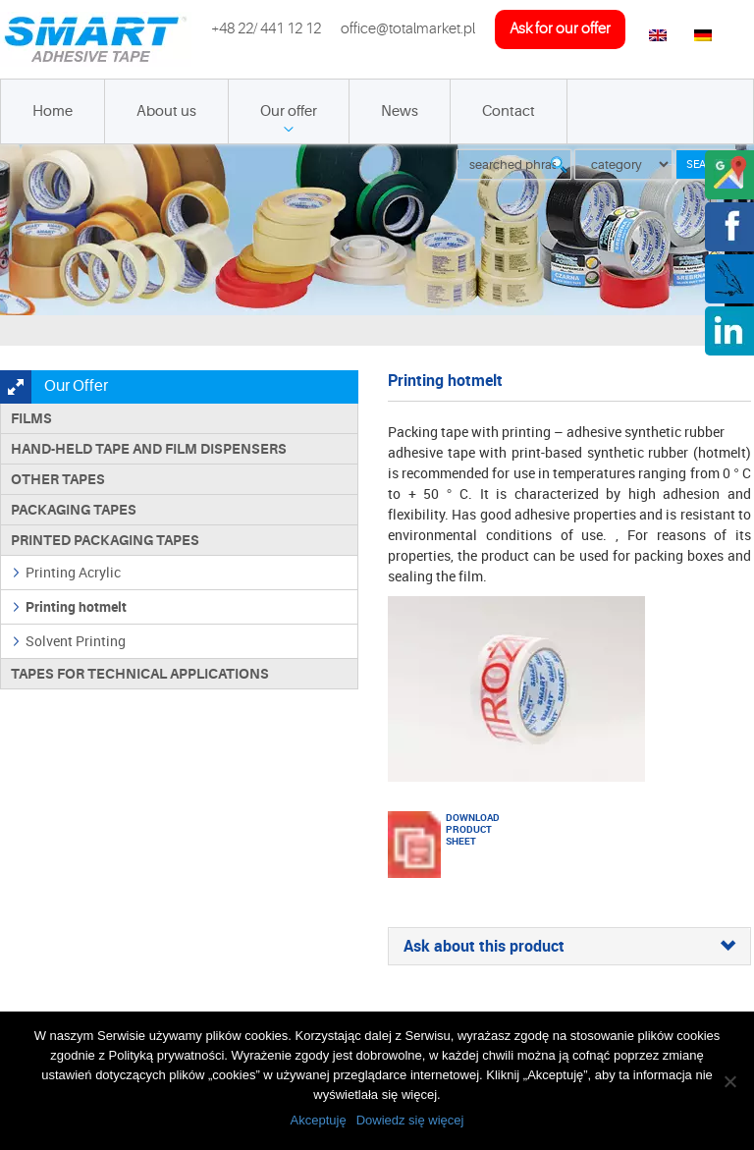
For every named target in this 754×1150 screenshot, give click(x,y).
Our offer (288, 111)
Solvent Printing (76, 640)
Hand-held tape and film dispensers (149, 449)
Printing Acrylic (73, 572)
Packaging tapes (73, 510)
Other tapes (58, 479)
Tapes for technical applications (140, 674)
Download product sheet (470, 829)
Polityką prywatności (167, 1055)
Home (52, 111)
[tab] (569, 946)
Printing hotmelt (76, 606)
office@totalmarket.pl (408, 29)
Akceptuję (319, 1120)
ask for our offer (560, 29)
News (399, 111)
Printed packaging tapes (105, 540)
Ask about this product (569, 947)
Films (31, 418)
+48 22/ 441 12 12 (266, 29)
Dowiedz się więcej (410, 1120)
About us (166, 111)
